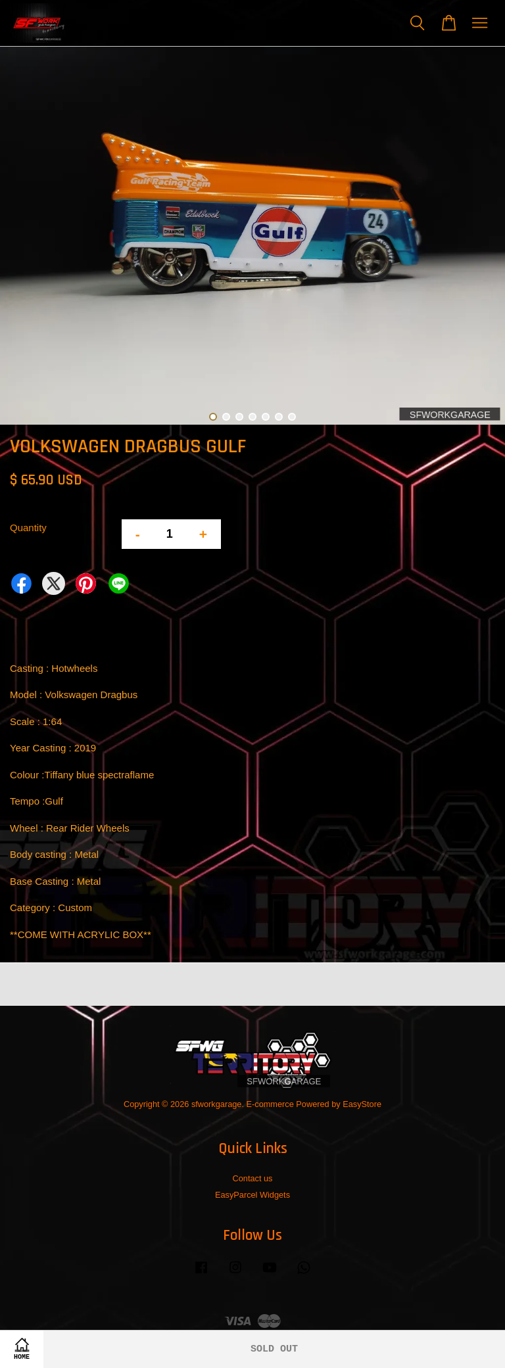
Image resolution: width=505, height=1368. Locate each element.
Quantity (28, 527)
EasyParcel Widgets (252, 1195)
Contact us (253, 1178)
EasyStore (362, 1104)
